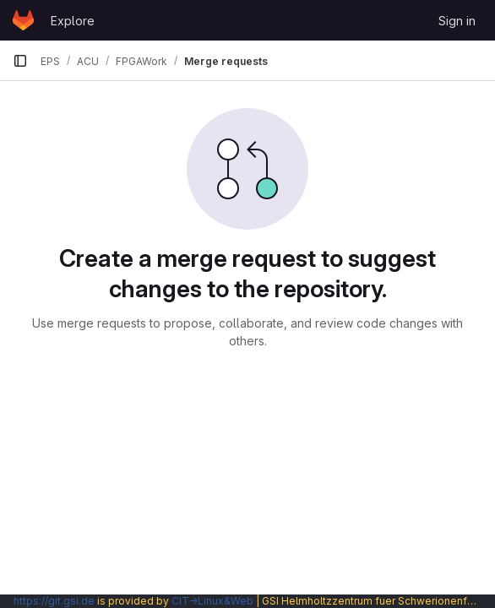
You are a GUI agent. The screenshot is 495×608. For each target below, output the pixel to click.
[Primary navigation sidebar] (20, 60)
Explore (73, 21)
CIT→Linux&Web (212, 600)
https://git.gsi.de (54, 600)
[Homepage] (23, 20)
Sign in (457, 21)
